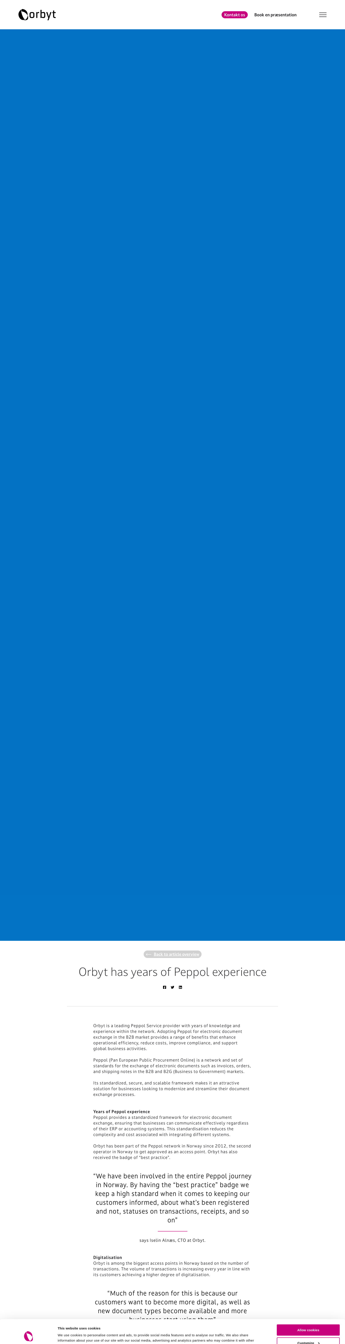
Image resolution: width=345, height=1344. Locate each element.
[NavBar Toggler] (323, 15)
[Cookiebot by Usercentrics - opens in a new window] (28, 1335)
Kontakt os (234, 14)
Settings (64, 1335)
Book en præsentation (275, 14)
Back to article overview (172, 954)
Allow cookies (308, 1307)
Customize (308, 1320)
